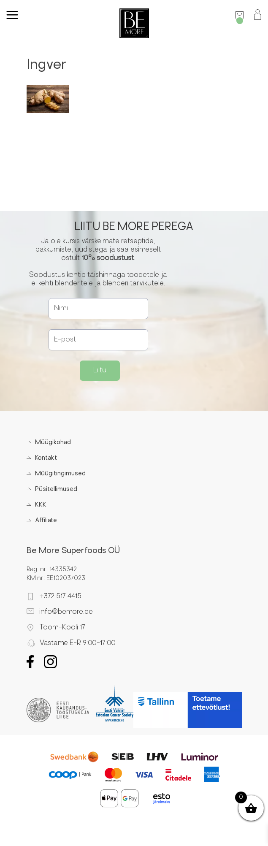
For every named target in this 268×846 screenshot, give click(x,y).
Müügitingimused (60, 474)
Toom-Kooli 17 (62, 627)
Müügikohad (53, 442)
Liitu (99, 370)
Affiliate (46, 521)
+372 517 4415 (60, 596)
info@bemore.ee (66, 612)
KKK (40, 505)
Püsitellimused (56, 489)
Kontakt (46, 458)
